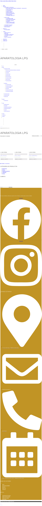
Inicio (1, 128)
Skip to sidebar (8, 0)
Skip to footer (13, 0)
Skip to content (3, 0)
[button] (3, 152)
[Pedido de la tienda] (37, 135)
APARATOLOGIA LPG (6, 171)
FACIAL (3, 173)
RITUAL (3, 169)
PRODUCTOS (4, 168)
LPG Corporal (33, 155)
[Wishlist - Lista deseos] (5, 163)
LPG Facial (3, 155)
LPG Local (18, 155)
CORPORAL (4, 172)
